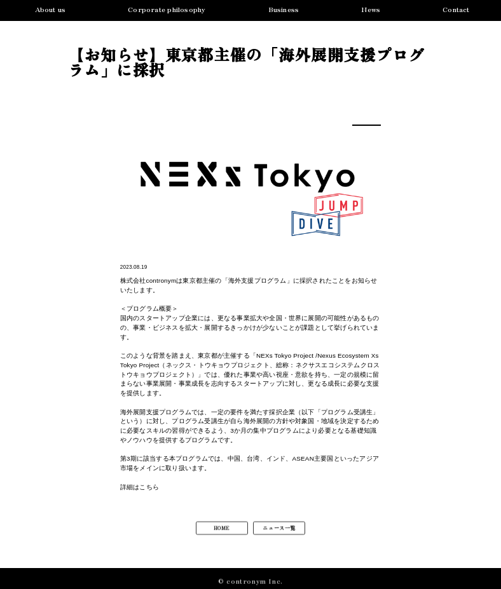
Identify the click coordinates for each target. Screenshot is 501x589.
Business (283, 9)
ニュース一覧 (279, 532)
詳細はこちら (139, 487)
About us (50, 9)
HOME (222, 532)
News (370, 9)
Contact (456, 9)
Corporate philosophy (166, 9)
